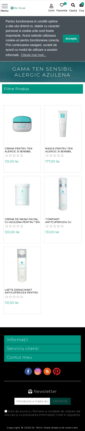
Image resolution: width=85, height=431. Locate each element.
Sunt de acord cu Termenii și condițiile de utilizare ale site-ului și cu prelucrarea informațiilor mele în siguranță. (42, 412)
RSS (47, 371)
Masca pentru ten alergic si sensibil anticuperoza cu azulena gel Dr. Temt (61, 151)
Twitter (38, 371)
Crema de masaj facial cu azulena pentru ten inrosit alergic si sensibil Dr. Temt (22, 222)
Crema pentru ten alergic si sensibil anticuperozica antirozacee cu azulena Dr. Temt (18, 151)
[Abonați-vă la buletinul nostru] (32, 401)
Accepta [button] (71, 38)
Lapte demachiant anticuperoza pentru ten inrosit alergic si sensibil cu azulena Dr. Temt (22, 292)
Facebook (28, 371)
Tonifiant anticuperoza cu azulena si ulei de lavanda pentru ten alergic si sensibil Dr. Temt (61, 222)
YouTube (56, 371)
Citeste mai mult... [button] (33, 55)
